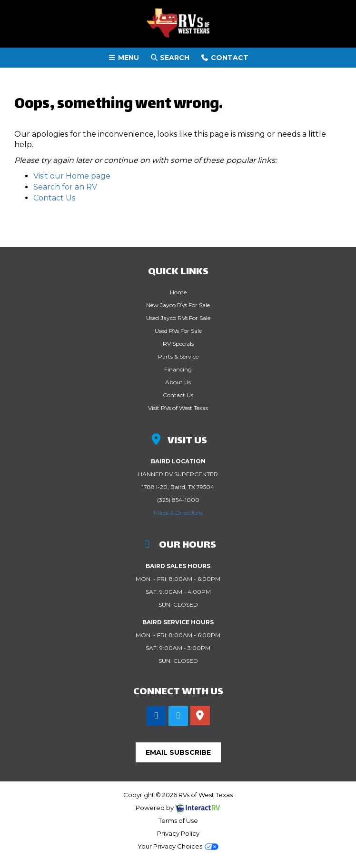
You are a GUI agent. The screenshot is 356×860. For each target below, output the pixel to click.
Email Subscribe (178, 752)
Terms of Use (178, 820)
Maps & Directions (178, 512)
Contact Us (54, 197)
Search (169, 57)
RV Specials (178, 343)
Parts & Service (178, 356)
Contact (224, 57)
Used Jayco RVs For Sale (178, 317)
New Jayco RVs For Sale (178, 305)
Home (178, 292)
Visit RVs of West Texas (178, 407)
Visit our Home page (71, 175)
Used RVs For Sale (178, 330)
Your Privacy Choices (178, 846)
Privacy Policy (178, 833)
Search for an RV (65, 186)
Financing (178, 369)
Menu (126, 57)
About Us (178, 382)
